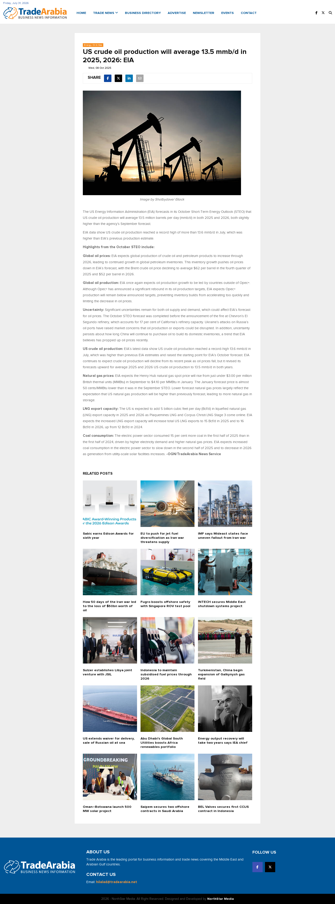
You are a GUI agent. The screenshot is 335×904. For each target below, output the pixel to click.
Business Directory (143, 13)
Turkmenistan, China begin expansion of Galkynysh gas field (221, 674)
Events (227, 13)
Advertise (177, 13)
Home (81, 13)
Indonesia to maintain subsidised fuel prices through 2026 (166, 674)
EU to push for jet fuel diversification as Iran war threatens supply (162, 538)
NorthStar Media (220, 899)
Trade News (105, 13)
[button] (330, 13)
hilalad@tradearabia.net (116, 882)
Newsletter (203, 13)
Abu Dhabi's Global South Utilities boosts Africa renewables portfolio (162, 743)
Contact (249, 13)
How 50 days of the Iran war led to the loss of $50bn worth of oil (109, 606)
